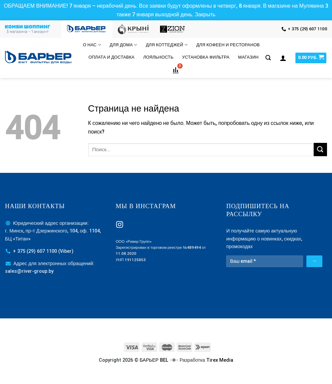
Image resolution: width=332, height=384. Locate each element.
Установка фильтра (205, 57)
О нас (92, 45)
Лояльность (158, 57)
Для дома (123, 45)
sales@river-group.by (29, 271)
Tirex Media (219, 360)
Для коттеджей (167, 45)
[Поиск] (268, 57)
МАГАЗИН (248, 57)
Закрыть (205, 14)
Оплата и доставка (111, 57)
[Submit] (320, 149)
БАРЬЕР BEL (154, 360)
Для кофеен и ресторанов (228, 44)
